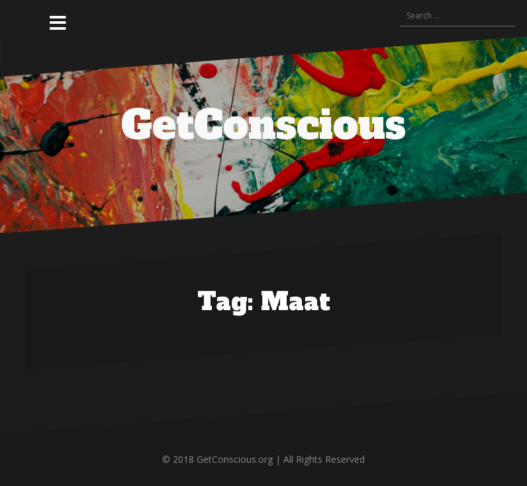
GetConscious (263, 125)
